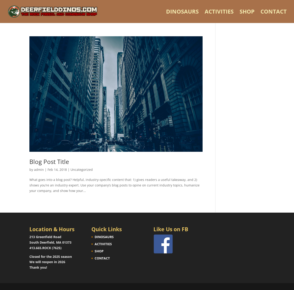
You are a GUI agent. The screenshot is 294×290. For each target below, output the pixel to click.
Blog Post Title (49, 162)
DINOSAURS (182, 12)
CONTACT (273, 12)
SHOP (247, 12)
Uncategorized (82, 169)
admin (39, 169)
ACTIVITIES (219, 12)
